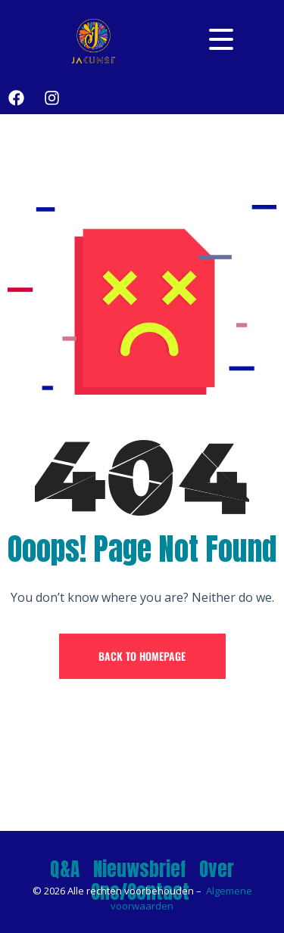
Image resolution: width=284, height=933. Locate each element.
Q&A (65, 869)
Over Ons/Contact (163, 880)
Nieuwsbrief (139, 869)
